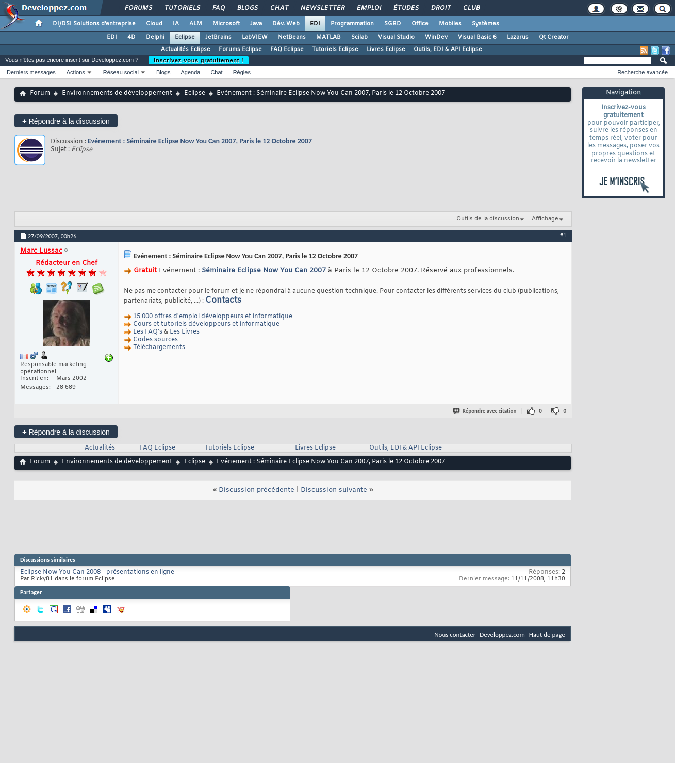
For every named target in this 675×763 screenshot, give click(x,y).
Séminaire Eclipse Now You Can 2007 (264, 270)
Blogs (247, 8)
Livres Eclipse (386, 49)
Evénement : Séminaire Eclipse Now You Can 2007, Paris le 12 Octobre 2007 (200, 141)
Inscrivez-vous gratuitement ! (198, 60)
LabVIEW (255, 37)
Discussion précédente (256, 490)
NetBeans (292, 37)
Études (405, 8)
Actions (76, 72)
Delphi (155, 37)
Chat (279, 8)
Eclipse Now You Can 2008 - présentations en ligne (97, 572)
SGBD (392, 23)
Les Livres (185, 332)
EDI (315, 23)
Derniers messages (31, 72)
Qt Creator (554, 37)
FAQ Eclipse (287, 49)
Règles (242, 72)
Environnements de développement (117, 93)
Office (420, 23)
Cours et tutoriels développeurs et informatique (206, 324)
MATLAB (328, 37)
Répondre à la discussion (66, 121)
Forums (138, 8)
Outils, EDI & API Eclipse (448, 49)
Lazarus (518, 37)
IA (176, 23)
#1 (563, 235)
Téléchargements (159, 347)
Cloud (154, 23)
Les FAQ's (147, 332)
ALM (195, 23)
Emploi (368, 8)
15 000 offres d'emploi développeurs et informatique (212, 316)
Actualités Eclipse (185, 49)
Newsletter (322, 8)
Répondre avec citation (485, 411)
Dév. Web (286, 23)
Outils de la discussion (487, 218)
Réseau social (121, 72)
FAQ (218, 8)
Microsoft (226, 23)
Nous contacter (454, 634)
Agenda (190, 72)
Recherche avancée (642, 72)
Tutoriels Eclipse (335, 49)
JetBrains (218, 37)
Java (256, 23)
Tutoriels (182, 8)
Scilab (359, 37)
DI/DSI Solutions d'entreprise (94, 23)
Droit (440, 8)
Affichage (545, 218)
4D (131, 37)
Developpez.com (502, 634)
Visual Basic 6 (477, 37)
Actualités (100, 448)
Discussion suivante (334, 490)
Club (471, 8)
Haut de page (547, 634)
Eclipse (185, 37)
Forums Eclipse (240, 49)
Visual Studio (396, 37)
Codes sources (155, 340)
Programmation (352, 23)
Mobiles (450, 23)
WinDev (436, 37)
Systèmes (485, 23)
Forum (40, 93)
